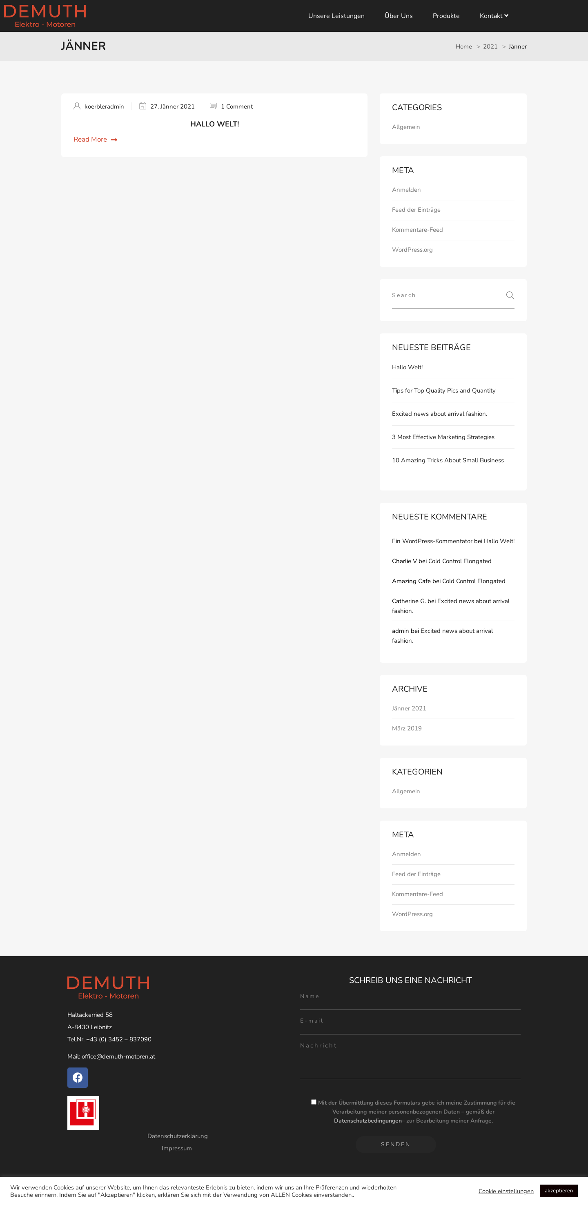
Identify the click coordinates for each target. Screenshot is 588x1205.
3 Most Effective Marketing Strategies (443, 437)
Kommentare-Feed (417, 230)
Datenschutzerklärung (177, 1136)
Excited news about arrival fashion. (439, 414)
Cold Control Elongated (460, 561)
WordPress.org (412, 250)
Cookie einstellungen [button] (506, 1191)
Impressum (178, 1148)
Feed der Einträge (416, 210)
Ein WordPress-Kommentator (432, 541)
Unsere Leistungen (336, 15)
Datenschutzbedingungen (368, 1121)
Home (464, 46)
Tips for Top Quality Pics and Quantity (444, 390)
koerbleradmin (104, 106)
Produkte (446, 15)
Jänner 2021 (409, 708)
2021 (490, 46)
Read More (95, 139)
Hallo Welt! (214, 124)
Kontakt (494, 15)
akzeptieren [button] (559, 1190)
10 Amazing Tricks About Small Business (448, 460)
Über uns (399, 15)
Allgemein (406, 127)
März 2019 (407, 728)
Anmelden (406, 190)
